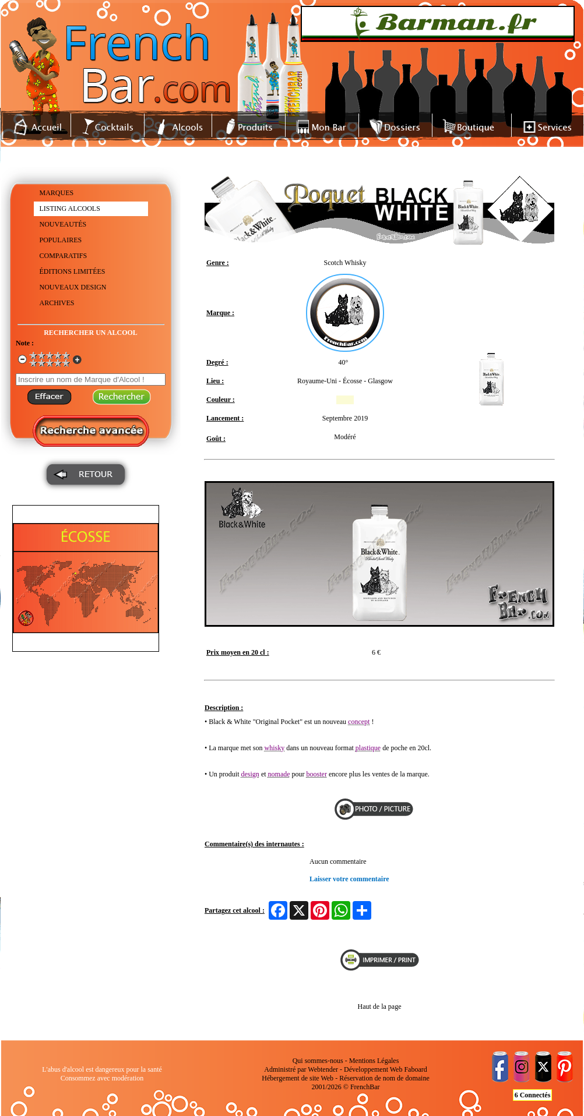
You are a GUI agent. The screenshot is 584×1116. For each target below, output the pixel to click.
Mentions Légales (374, 1061)
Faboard (415, 1069)
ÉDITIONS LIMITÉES (72, 271)
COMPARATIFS (63, 256)
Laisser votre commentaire (349, 879)
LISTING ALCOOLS (70, 208)
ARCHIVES (57, 303)
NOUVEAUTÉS (63, 224)
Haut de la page (380, 1006)
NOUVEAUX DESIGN (73, 287)
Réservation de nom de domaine (384, 1078)
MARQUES (57, 193)
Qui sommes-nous (318, 1061)
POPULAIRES (61, 240)
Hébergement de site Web (297, 1078)
